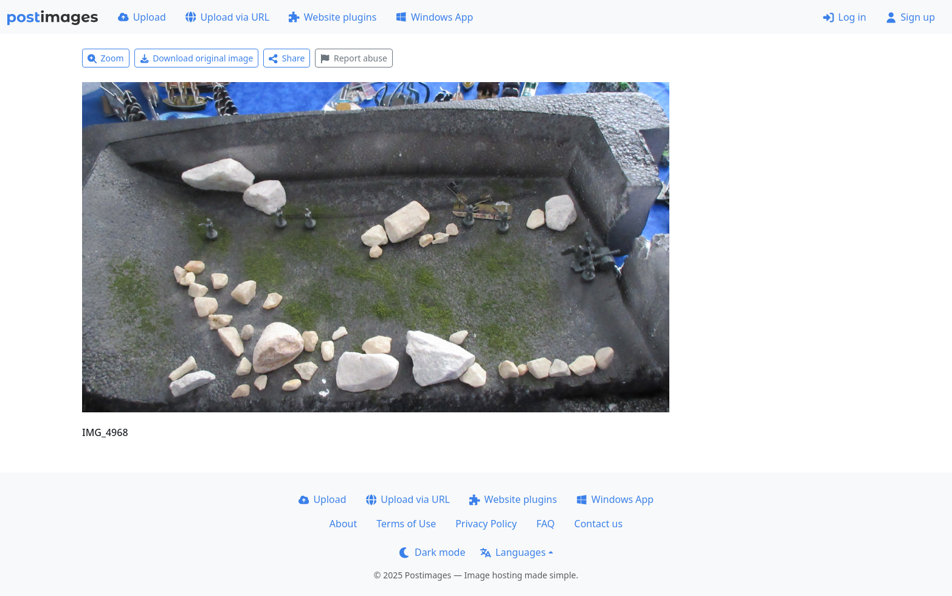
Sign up (910, 17)
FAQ (545, 523)
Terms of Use (406, 523)
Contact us (598, 523)
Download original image (197, 58)
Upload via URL (227, 17)
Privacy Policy (486, 523)
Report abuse (353, 58)
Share (287, 58)
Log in (844, 17)
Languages (512, 552)
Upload (142, 17)
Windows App (434, 17)
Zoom (106, 58)
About (343, 523)
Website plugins (332, 17)
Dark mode (432, 552)
